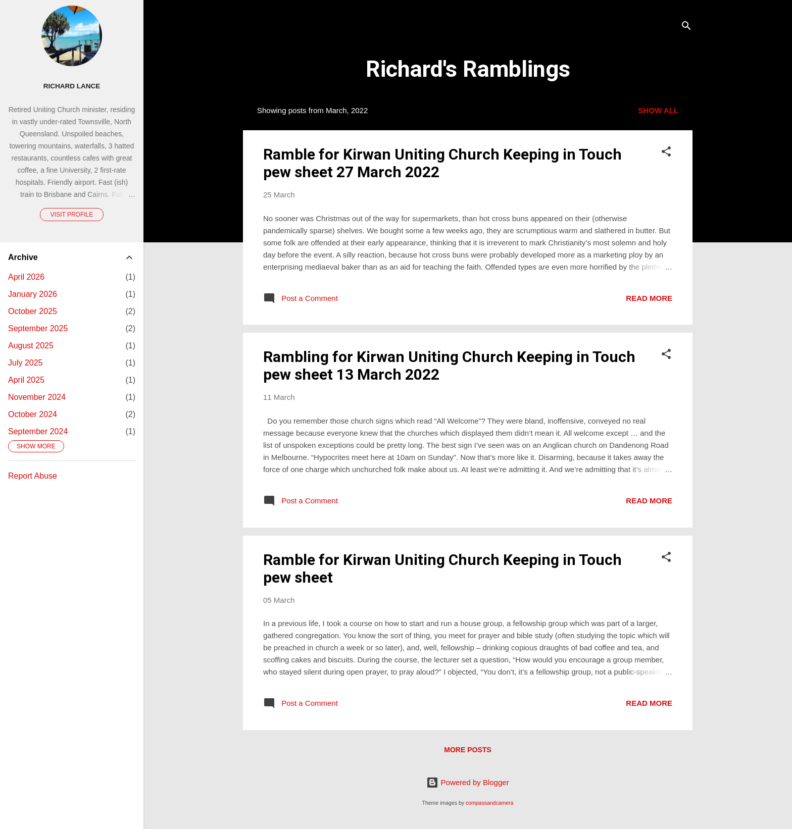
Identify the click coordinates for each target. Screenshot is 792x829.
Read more (649, 298)
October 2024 (32, 414)
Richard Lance (72, 86)
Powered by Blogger (467, 782)
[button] (666, 153)
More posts (467, 750)
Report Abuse (32, 476)
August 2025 (31, 345)
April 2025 (26, 380)
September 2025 (38, 328)
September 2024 (38, 431)
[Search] (686, 27)
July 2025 (25, 362)
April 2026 (26, 277)
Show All (658, 110)
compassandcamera (490, 803)
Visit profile (72, 214)
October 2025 (32, 311)
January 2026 (32, 294)
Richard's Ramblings (468, 69)
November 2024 (37, 397)
